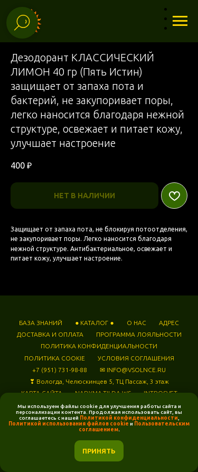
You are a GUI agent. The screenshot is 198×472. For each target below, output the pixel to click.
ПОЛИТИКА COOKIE (54, 358)
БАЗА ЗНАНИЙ (40, 322)
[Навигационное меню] (180, 21)
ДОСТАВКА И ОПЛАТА (50, 334)
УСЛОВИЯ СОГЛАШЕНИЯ (136, 358)
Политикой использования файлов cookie (68, 424)
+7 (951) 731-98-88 (59, 369)
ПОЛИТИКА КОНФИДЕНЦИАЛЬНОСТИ (99, 346)
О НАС (136, 322)
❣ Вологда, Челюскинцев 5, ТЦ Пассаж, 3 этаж (99, 381)
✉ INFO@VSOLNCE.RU (133, 369)
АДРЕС (169, 322)
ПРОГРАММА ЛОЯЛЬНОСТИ (139, 334)
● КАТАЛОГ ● (94, 322)
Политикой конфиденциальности (129, 418)
